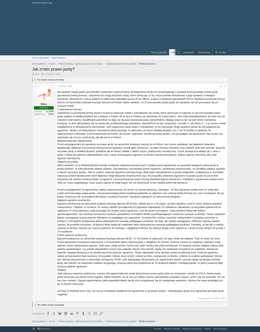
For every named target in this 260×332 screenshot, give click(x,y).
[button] (34, 328)
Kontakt (157, 329)
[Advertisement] (89, 30)
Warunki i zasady (172, 329)
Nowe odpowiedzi (40, 58)
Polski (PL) (44, 329)
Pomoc (207, 329)
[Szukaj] (220, 52)
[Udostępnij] (220, 86)
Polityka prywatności (192, 329)
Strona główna (159, 52)
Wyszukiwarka (58, 58)
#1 (225, 86)
